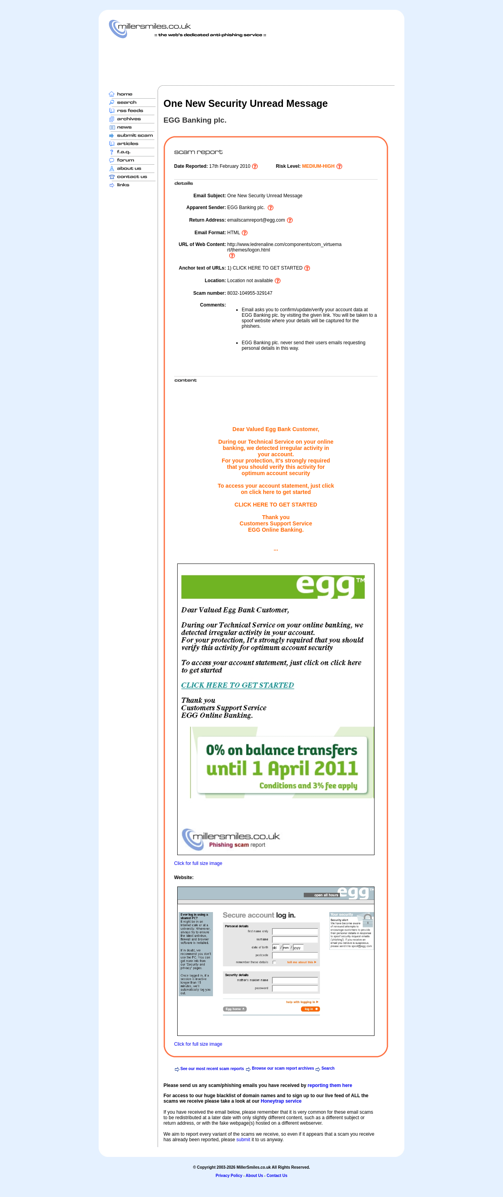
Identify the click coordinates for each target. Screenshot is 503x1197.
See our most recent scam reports (212, 1069)
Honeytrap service (281, 1101)
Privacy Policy (229, 1175)
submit (243, 1139)
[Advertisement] (251, 61)
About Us (254, 1175)
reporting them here (330, 1085)
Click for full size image (198, 863)
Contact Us (276, 1175)
